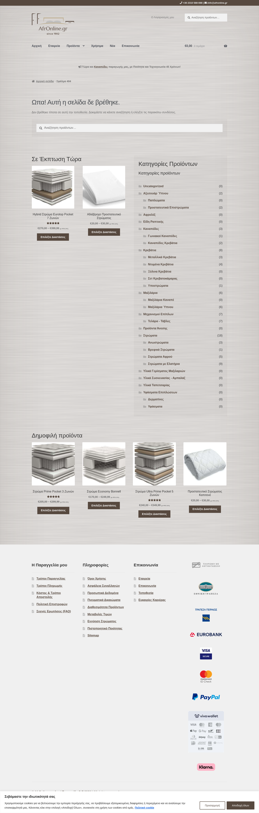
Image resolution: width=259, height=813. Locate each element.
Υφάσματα (155, 406)
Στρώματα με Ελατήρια (164, 363)
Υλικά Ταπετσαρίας (156, 385)
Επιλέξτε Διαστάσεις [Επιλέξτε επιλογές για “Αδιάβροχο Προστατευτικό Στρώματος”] (104, 232)
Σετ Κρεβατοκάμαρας (162, 278)
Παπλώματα (156, 200)
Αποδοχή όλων (240, 805)
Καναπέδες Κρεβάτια (162, 243)
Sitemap (93, 635)
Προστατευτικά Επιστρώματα (168, 207)
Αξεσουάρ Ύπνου (155, 193)
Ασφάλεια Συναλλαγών (103, 585)
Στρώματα (150, 335)
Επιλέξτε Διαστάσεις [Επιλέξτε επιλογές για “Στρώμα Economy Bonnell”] (104, 505)
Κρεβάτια (149, 250)
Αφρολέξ (149, 214)
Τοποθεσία (145, 593)
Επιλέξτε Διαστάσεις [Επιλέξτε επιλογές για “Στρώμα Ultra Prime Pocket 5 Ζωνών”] (154, 514)
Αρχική (37, 45)
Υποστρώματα (158, 285)
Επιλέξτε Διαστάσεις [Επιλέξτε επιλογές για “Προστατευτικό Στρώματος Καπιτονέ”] (205, 509)
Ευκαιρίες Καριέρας (152, 600)
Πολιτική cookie (144, 807)
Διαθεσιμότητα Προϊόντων (105, 607)
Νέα (112, 45)
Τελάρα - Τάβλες (159, 321)
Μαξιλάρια (150, 292)
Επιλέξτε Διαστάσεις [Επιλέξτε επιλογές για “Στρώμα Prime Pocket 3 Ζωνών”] (53, 510)
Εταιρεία (54, 45)
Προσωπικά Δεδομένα (102, 593)
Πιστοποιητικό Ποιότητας (104, 628)
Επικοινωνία (131, 45)
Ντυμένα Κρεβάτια (160, 264)
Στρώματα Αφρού (160, 356)
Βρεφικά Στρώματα (161, 349)
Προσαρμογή (212, 805)
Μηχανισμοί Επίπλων (158, 314)
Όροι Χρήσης (96, 578)
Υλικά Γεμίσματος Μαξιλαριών (164, 371)
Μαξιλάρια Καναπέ (161, 299)
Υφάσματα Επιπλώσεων (160, 392)
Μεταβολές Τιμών (99, 614)
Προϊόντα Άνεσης (155, 328)
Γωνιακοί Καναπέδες (162, 236)
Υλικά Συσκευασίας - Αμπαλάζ (164, 378)
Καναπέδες (151, 228)
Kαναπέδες (101, 66)
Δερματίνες (156, 399)
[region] (129, 802)
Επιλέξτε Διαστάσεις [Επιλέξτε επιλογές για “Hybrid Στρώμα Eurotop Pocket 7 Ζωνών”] (53, 237)
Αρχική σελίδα (45, 81)
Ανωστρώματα (158, 342)
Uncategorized (153, 186)
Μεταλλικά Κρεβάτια (162, 257)
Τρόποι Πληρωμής (49, 585)
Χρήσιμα (97, 45)
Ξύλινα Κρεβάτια (159, 271)
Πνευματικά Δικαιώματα (103, 600)
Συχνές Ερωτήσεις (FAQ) (53, 611)
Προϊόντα (73, 45)
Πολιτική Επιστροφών (51, 604)
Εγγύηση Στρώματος (101, 621)
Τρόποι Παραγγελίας (50, 578)
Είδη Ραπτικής (153, 221)
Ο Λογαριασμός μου (162, 17)
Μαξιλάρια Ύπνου (160, 307)
